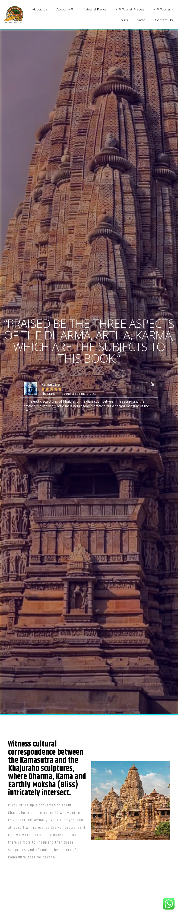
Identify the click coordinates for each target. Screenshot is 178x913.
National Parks (94, 9)
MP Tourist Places (129, 9)
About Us (39, 9)
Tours (123, 20)
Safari (141, 20)
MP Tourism (163, 9)
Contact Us (164, 20)
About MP (64, 9)
